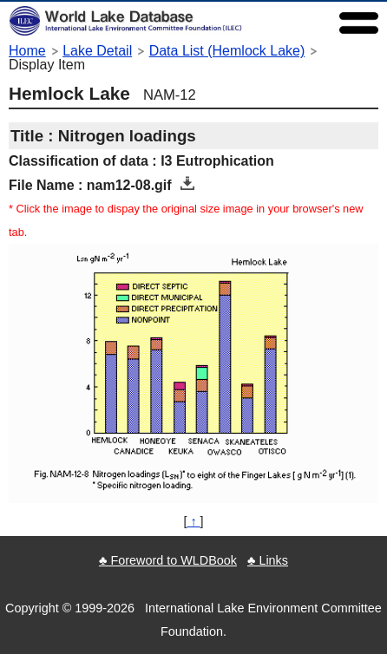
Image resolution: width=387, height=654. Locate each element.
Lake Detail (97, 50)
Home (27, 50)
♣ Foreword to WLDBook (168, 560)
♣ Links (267, 560)
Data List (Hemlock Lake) (227, 50)
